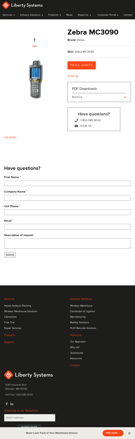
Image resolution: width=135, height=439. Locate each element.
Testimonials (76, 353)
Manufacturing (78, 317)
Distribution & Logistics (82, 311)
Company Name (14, 191)
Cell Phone (11, 206)
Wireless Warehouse (81, 305)
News (69, 14)
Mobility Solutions (79, 322)
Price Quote (81, 65)
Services (9, 14)
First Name (11, 177)
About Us (84, 14)
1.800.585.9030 (88, 120)
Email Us (83, 126)
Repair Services (12, 328)
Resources (76, 358)
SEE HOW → (113, 433)
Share (73, 76)
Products (9, 335)
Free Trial (9, 322)
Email (8, 220)
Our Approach (78, 341)
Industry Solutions (31, 14)
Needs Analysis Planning (17, 305)
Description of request (18, 235)
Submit (10, 254)
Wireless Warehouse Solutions (20, 311)
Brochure (99, 96)
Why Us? (74, 347)
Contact (128, 14)
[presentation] (31, 268)
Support (9, 342)
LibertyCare (10, 317)
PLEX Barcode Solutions (83, 328)
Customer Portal (108, 14)
